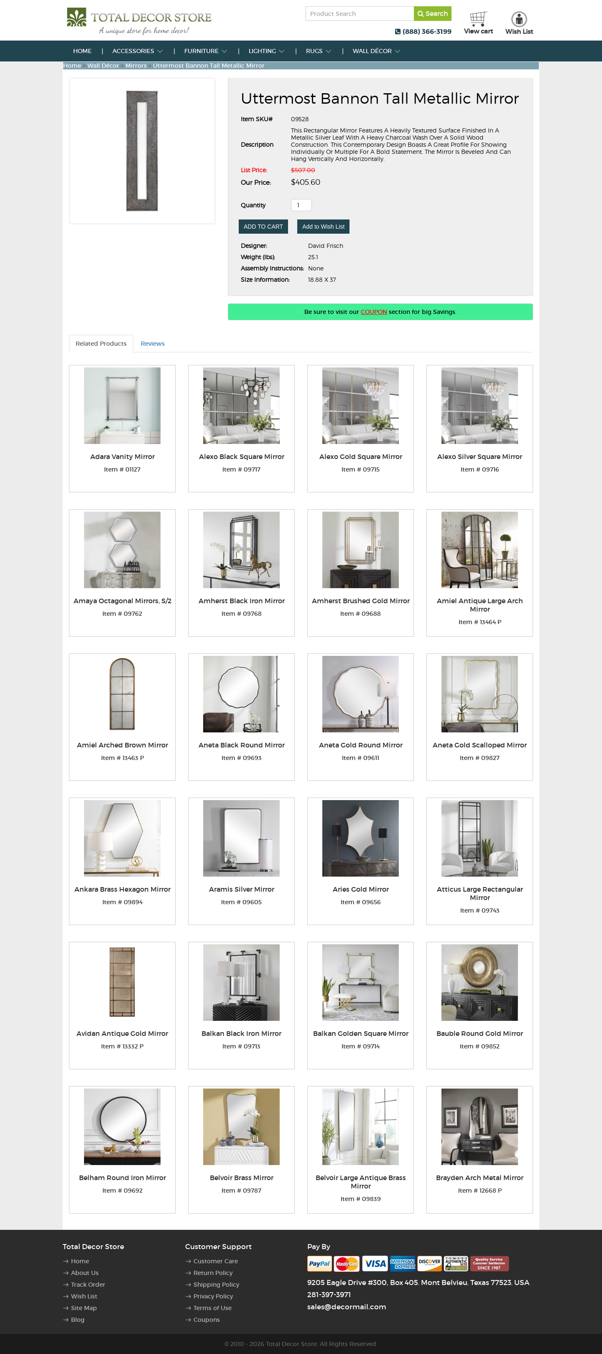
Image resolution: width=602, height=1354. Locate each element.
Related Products (101, 343)
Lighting (267, 51)
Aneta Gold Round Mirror (361, 745)
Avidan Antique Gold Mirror (122, 1033)
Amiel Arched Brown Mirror (122, 745)
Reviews (153, 343)
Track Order (88, 1284)
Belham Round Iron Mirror (122, 1177)
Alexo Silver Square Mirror (479, 456)
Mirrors (136, 65)
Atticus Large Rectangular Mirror (480, 893)
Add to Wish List (323, 226)
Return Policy (213, 1273)
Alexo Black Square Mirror (241, 456)
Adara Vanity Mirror (122, 456)
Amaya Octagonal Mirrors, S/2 (122, 601)
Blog (77, 1319)
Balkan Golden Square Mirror (360, 1033)
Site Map (84, 1308)
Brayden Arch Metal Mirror (479, 1177)
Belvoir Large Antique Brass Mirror (361, 1181)
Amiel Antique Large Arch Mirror (480, 605)
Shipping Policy (216, 1284)
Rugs (319, 51)
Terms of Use (213, 1308)
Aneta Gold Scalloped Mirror (480, 745)
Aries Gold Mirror (361, 889)
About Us (85, 1273)
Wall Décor (377, 51)
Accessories (137, 51)
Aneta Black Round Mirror (242, 745)
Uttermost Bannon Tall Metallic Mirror (209, 65)
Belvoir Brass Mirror (241, 1177)
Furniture (206, 51)
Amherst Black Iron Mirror (242, 601)
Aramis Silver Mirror (241, 889)
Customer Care (216, 1261)
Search (433, 13)
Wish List (84, 1296)
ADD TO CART (263, 226)
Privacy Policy (213, 1296)
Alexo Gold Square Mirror (360, 456)
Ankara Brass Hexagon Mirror (122, 889)
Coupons (207, 1319)
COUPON (374, 312)
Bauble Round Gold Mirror (479, 1033)
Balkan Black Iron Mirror (241, 1033)
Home (82, 51)
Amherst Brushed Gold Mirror (361, 601)
